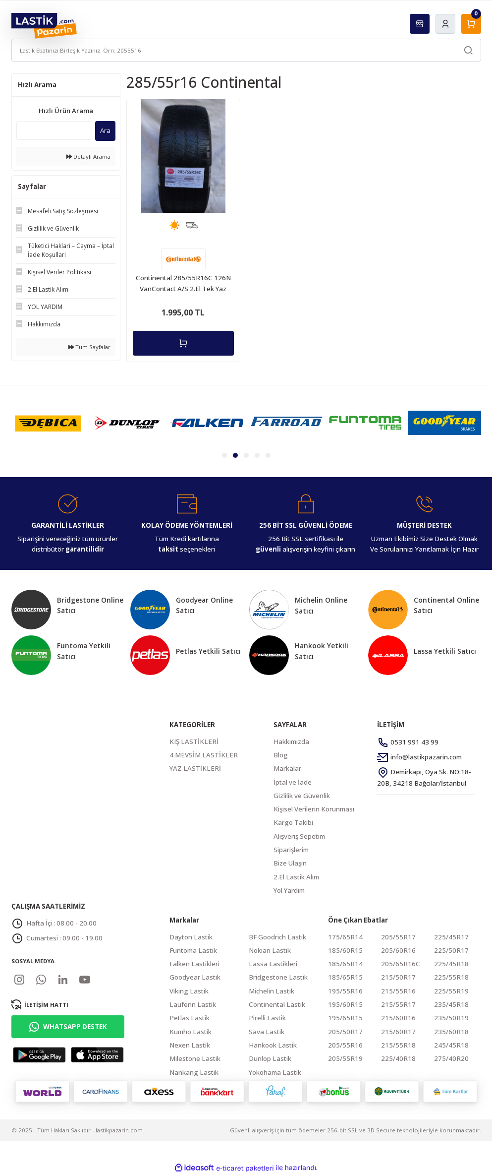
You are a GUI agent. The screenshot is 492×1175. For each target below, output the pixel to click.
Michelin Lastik (271, 991)
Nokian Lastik (270, 950)
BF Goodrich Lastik (277, 936)
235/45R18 (451, 1004)
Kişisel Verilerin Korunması (313, 808)
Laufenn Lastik (192, 1004)
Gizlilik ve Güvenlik (301, 795)
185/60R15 (345, 950)
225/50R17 (451, 950)
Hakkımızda (291, 741)
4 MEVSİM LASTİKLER (203, 754)
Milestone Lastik (194, 1058)
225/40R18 (398, 1058)
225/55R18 (451, 977)
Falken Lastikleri (194, 963)
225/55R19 (451, 991)
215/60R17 (398, 1031)
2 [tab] (235, 455)
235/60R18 (451, 1031)
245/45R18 (451, 1045)
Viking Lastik (189, 991)
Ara (105, 130)
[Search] (246, 50)
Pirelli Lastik (267, 1017)
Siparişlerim (291, 849)
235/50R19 (451, 1017)
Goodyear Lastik (194, 977)
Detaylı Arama (88, 156)
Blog (280, 754)
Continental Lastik (277, 1004)
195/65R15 (345, 1017)
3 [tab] (246, 455)
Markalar (287, 768)
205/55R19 (345, 1058)
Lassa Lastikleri (273, 963)
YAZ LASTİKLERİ (195, 768)
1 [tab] (224, 455)
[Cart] (471, 24)
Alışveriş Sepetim (299, 836)
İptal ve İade (292, 782)
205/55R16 (345, 1045)
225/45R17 (451, 936)
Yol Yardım (289, 890)
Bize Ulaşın (290, 863)
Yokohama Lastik (275, 1072)
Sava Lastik (266, 1031)
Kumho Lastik (190, 1031)
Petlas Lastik (189, 1017)
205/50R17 (345, 1031)
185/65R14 (345, 963)
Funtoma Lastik (193, 950)
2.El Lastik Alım (296, 876)
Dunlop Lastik (270, 1058)
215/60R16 (398, 1017)
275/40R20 (451, 1058)
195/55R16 (345, 991)
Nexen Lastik (189, 1045)
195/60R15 (345, 1004)
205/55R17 (398, 936)
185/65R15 (345, 977)
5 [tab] (268, 455)
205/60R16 (398, 950)
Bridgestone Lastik (278, 977)
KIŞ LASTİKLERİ (194, 741)
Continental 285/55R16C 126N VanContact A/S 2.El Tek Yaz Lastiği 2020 (183, 283)
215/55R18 (398, 1045)
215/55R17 (398, 1004)
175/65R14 (345, 936)
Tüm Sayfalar (89, 347)
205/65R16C (400, 963)
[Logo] (44, 25)
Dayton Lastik (191, 936)
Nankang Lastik (194, 1072)
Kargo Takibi (293, 822)
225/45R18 (451, 963)
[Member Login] (445, 24)
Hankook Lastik (273, 1045)
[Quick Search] (54, 130)
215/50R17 (398, 977)
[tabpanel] (48, 422)
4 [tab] (257, 455)
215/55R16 (398, 991)
